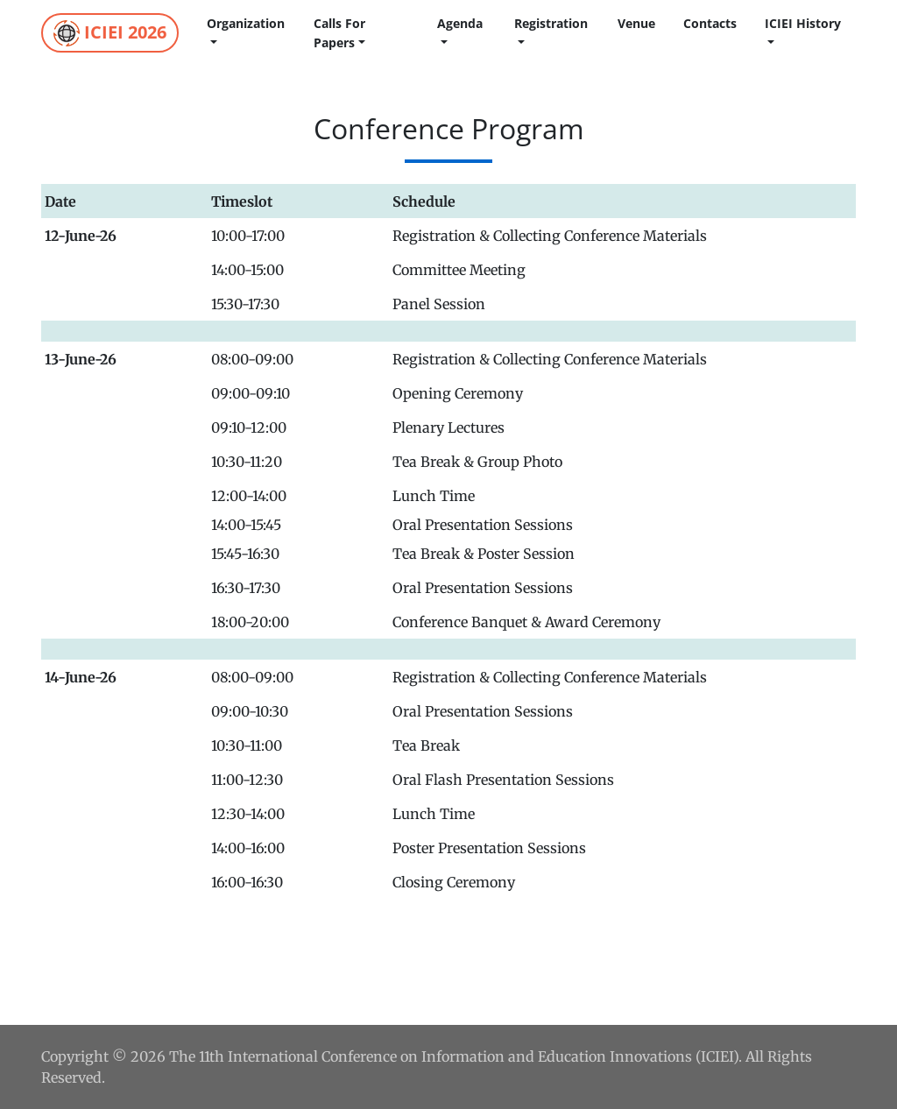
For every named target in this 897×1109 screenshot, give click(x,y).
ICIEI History (803, 23)
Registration (551, 23)
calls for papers (339, 33)
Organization (246, 23)
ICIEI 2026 (109, 33)
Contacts (710, 23)
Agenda (460, 23)
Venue (636, 23)
